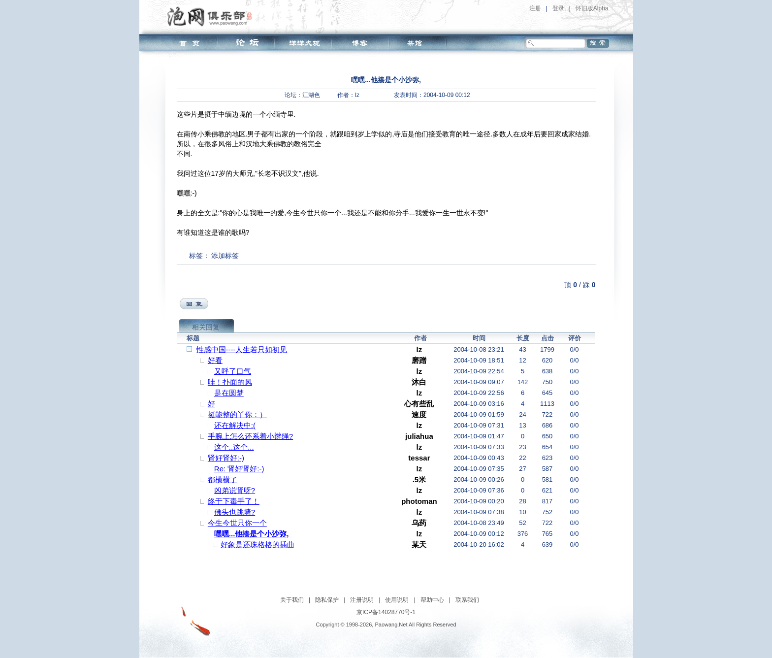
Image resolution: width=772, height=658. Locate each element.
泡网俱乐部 (211, 16)
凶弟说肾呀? (234, 490)
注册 (535, 8)
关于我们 (292, 599)
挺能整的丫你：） (237, 414)
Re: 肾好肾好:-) (239, 468)
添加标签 (225, 256)
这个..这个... (234, 447)
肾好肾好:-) (226, 458)
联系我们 (467, 599)
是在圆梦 (229, 393)
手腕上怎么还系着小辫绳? (250, 436)
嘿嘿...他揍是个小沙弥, (251, 533)
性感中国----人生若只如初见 (242, 349)
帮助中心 (432, 599)
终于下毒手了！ (233, 501)
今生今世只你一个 (237, 523)
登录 (558, 8)
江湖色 (311, 95)
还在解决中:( (235, 425)
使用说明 (397, 599)
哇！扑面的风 (230, 382)
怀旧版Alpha (592, 8)
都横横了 (222, 479)
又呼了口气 (232, 371)
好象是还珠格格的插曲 (257, 544)
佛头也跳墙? (234, 512)
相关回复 (206, 327)
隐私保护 (327, 599)
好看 (215, 360)
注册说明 (362, 599)
